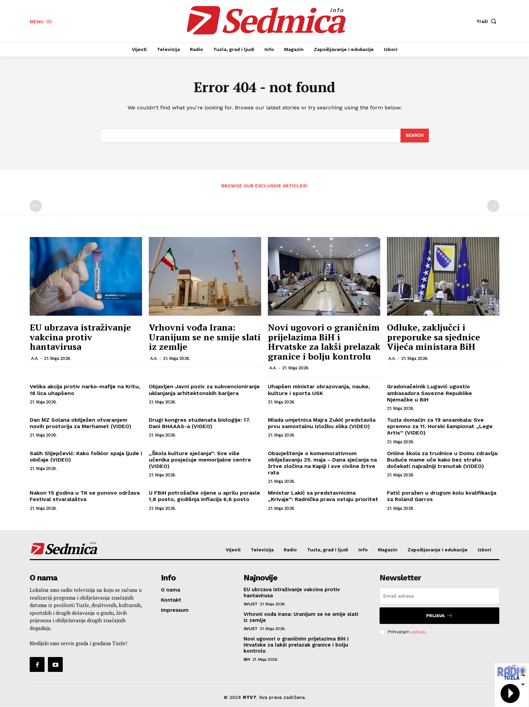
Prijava (439, 616)
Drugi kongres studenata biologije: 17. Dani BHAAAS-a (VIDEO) (199, 423)
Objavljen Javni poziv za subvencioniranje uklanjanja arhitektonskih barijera (204, 390)
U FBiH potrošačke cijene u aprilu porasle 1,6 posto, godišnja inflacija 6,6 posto (204, 496)
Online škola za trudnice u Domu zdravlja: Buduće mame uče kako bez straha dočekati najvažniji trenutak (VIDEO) (442, 459)
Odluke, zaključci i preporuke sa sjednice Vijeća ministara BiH (433, 337)
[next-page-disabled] (493, 206)
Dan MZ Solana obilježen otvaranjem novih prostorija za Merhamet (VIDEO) (80, 423)
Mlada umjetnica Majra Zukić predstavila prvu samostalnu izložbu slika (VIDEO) (321, 423)
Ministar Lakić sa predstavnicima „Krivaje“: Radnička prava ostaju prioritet (323, 496)
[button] (487, 21)
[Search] (414, 136)
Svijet (251, 604)
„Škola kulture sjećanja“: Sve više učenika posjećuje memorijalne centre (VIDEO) (200, 459)
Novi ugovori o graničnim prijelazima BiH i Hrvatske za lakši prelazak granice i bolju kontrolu (324, 342)
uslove (418, 632)
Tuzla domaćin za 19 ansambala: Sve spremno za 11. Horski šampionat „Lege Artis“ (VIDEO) (440, 426)
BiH (247, 659)
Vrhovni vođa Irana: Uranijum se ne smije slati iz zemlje (204, 337)
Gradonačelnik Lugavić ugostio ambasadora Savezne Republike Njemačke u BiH (429, 393)
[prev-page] (36, 206)
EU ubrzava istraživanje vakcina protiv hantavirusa (80, 337)
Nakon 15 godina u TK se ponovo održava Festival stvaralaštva (85, 496)
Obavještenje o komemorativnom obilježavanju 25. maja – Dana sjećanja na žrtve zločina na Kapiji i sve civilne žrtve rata (322, 463)
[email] (439, 596)
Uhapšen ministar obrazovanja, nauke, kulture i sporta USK (319, 390)
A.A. (34, 358)
